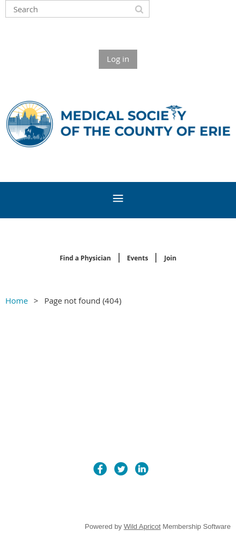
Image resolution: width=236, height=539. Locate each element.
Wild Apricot (142, 526)
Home (16, 300)
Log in (118, 58)
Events (137, 258)
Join (170, 258)
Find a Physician (85, 258)
